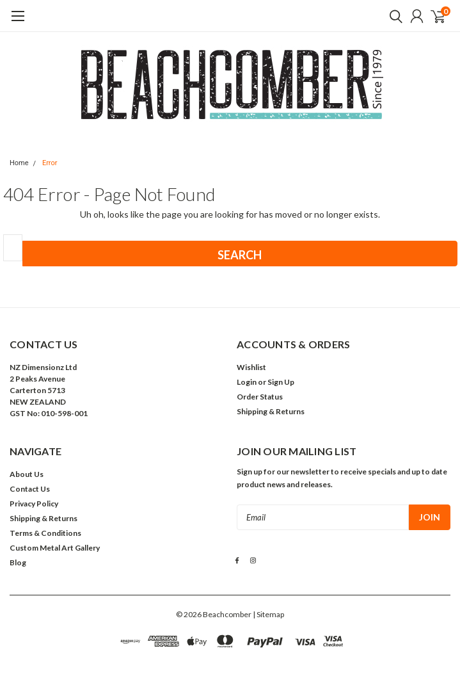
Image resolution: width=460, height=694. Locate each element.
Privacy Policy (34, 503)
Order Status (260, 396)
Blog (18, 562)
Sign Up (280, 382)
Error (50, 163)
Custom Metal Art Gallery (55, 548)
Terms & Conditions (45, 533)
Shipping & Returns (271, 411)
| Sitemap (268, 614)
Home (19, 163)
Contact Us (30, 489)
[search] (393, 16)
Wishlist (251, 367)
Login (247, 382)
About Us (27, 474)
